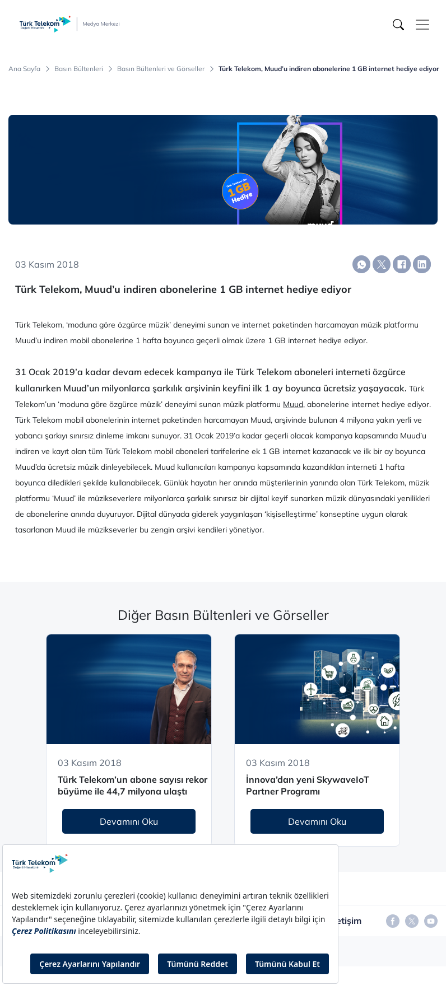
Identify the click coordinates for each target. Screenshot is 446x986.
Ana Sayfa (24, 69)
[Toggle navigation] (422, 24)
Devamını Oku (129, 821)
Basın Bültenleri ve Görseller (161, 69)
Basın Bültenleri (78, 69)
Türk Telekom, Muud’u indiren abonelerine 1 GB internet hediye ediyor (329, 69)
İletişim (346, 920)
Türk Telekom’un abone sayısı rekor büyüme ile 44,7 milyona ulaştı (132, 785)
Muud (293, 404)
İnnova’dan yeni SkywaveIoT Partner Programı (307, 785)
